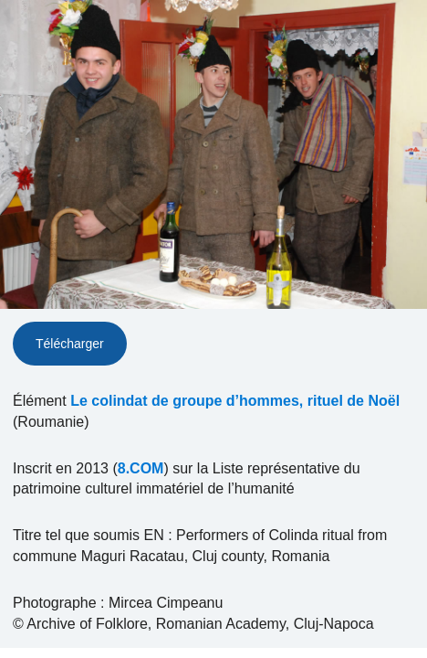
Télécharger (70, 343)
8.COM (141, 468)
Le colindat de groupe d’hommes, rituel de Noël (235, 401)
